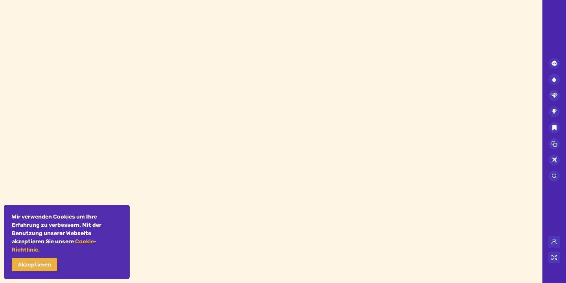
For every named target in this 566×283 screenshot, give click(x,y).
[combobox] (554, 41)
